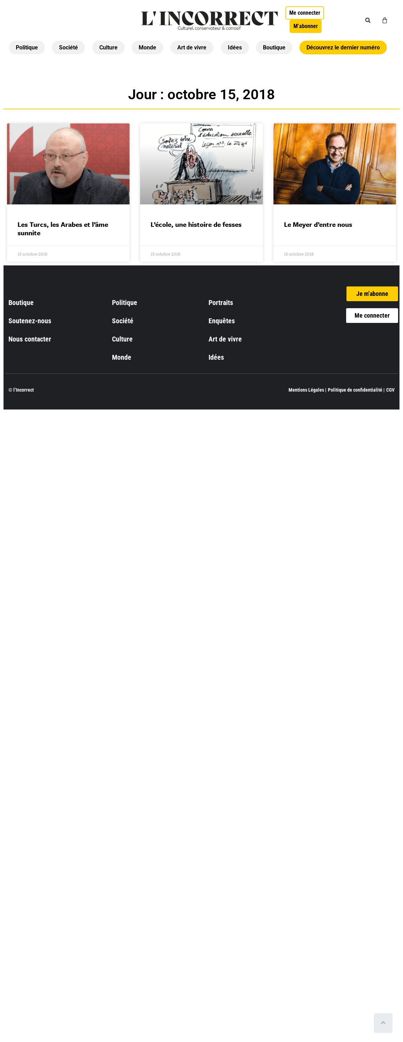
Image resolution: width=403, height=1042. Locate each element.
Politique (27, 47)
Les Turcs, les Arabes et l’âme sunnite (63, 228)
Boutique (274, 47)
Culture (108, 47)
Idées (235, 47)
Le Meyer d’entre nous (318, 224)
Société (68, 47)
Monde (147, 47)
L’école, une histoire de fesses (196, 224)
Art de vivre (191, 47)
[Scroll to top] (384, 1023)
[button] (368, 20)
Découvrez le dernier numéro (343, 47)
